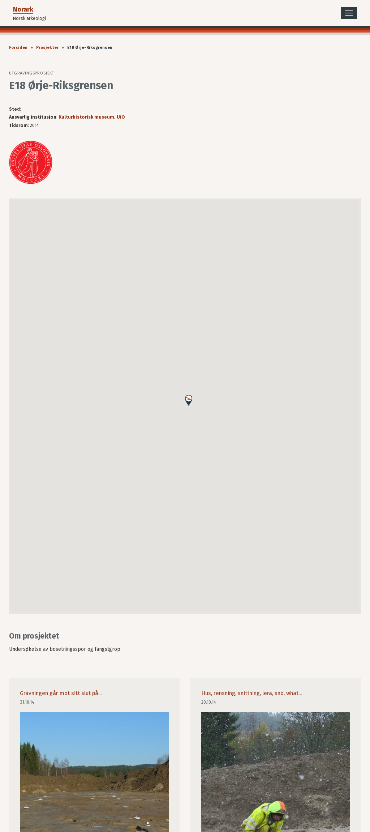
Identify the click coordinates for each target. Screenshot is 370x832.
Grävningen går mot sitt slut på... (61, 693)
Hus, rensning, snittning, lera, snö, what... (251, 693)
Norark (23, 9)
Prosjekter (47, 47)
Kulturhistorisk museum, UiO (92, 117)
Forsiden (18, 47)
